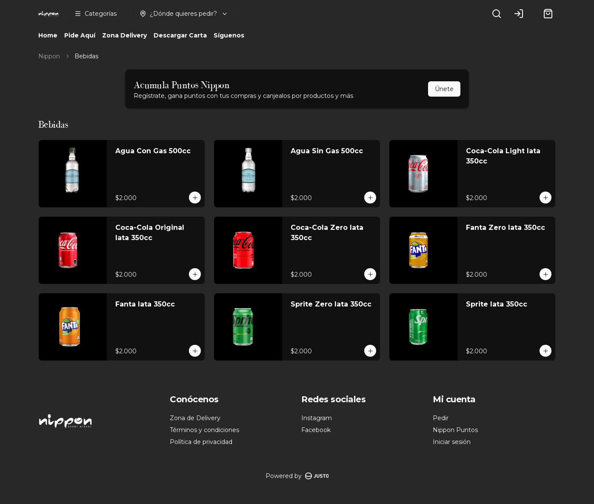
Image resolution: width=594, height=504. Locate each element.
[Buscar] (496, 13)
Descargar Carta (180, 35)
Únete (444, 89)
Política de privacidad (201, 442)
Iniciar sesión (452, 442)
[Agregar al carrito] (195, 197)
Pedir (440, 418)
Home (47, 35)
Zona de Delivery (195, 418)
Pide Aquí (79, 35)
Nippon (49, 56)
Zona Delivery (124, 35)
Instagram (316, 418)
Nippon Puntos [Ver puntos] (455, 430)
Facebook (316, 430)
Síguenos (229, 35)
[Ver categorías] (95, 13)
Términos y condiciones (204, 430)
